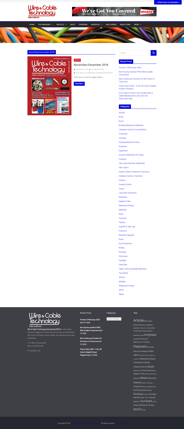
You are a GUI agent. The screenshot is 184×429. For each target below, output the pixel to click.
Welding (122, 281)
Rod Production (125, 243)
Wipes (121, 294)
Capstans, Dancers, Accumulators (133, 129)
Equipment (123, 151)
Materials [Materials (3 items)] (136, 378)
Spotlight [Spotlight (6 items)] (152, 394)
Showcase (123, 256)
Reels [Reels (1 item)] (154, 386)
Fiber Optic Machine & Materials (132, 163)
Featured (122, 159)
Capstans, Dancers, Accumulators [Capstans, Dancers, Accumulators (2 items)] (144, 328)
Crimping (122, 138)
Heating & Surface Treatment (131, 176)
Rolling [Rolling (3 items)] (149, 390)
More (136, 24)
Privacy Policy (121, 423)
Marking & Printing (126, 205)
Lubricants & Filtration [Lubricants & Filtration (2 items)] (140, 370)
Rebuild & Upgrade (126, 235)
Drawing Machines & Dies (129, 142)
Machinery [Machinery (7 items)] (152, 370)
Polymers (123, 231)
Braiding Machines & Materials (131, 125)
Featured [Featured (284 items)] (139, 346)
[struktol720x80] (114, 8)
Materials (122, 210)
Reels (121, 239)
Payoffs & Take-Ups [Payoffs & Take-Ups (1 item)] (147, 383)
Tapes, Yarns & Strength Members (133, 269)
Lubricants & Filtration (127, 193)
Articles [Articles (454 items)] (139, 320)
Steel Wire (123, 265)
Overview (83, 24)
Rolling (121, 248)
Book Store (125, 24)
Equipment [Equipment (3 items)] (137, 339)
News (121, 214)
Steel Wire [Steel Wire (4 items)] (136, 397)
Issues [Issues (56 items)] (150, 366)
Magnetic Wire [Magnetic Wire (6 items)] (139, 374)
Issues (121, 189)
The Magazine (44, 24)
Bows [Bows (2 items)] (147, 321)
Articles (60, 24)
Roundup (122, 252)
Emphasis (123, 146)
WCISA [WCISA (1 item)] (154, 401)
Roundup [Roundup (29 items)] (138, 394)
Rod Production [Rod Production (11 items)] (140, 390)
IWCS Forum (111, 24)
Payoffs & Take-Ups (127, 227)
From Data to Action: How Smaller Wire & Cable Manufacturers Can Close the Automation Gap (136, 96)
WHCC (72, 24)
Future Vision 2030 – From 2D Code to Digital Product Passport (91, 352)
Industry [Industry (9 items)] (146, 362)
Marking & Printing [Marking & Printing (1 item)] (150, 374)
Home (31, 24)
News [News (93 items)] (143, 378)
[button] (51, 24)
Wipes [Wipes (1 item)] (144, 410)
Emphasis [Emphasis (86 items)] (150, 334)
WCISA (122, 277)
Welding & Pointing (126, 286)
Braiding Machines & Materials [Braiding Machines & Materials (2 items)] (143, 325)
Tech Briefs (123, 273)
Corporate (123, 134)
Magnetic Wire (125, 201)
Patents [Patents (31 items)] (137, 382)
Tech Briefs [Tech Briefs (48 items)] (146, 401)
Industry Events (125, 184)
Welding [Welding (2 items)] (136, 405)
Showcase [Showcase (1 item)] (146, 394)
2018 (77, 73)
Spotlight (122, 260)
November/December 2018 (91, 64)
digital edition (91, 73)
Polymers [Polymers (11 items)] (137, 386)
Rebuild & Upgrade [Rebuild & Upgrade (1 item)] (147, 386)
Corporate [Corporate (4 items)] (137, 331)
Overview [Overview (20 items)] (152, 378)
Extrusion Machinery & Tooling (131, 155)
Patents (122, 222)
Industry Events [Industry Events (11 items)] (140, 367)
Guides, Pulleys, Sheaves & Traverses (134, 172)
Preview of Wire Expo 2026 (130, 67)
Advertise (95, 24)
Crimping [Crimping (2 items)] (144, 331)
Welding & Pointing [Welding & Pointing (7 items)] (146, 405)
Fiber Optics (124, 167)
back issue (83, 73)
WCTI (92, 69)
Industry (122, 180)
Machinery (123, 197)
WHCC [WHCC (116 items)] (137, 409)
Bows (121, 117)
